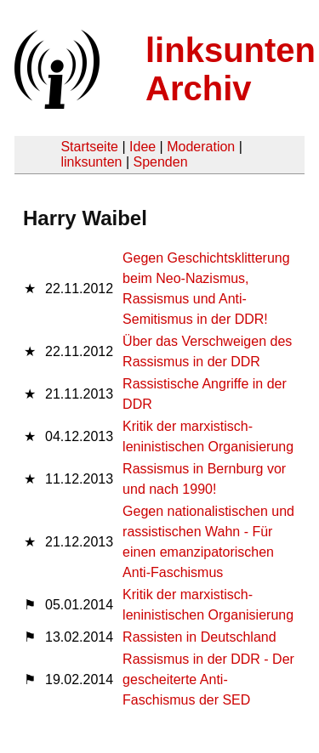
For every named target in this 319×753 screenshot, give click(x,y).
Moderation (201, 146)
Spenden (160, 162)
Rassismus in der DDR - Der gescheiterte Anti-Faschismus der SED (208, 679)
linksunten (91, 162)
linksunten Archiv (230, 69)
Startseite (89, 146)
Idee (142, 146)
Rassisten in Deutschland (199, 637)
